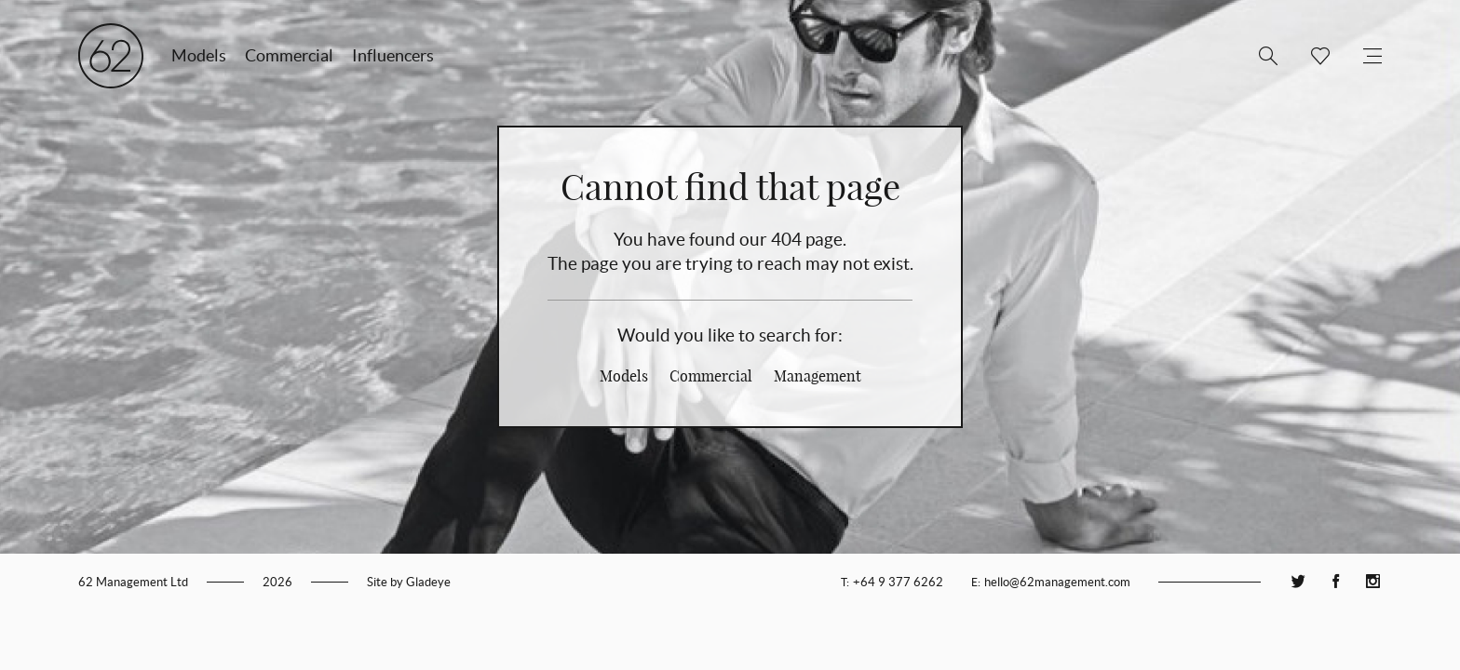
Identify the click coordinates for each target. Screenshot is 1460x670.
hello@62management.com (1057, 582)
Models (198, 55)
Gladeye (428, 582)
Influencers (393, 55)
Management (817, 376)
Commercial (289, 55)
